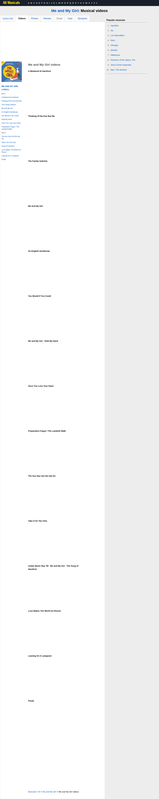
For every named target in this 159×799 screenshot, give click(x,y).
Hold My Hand (6, 119)
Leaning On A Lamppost (10, 156)
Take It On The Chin (8, 142)
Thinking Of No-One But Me (11, 101)
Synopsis (82, 18)
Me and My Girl (64, 11)
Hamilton (115, 25)
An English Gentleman (9, 112)
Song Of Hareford (7, 146)
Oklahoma (115, 55)
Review (47, 18)
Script (59, 18)
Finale (3, 159)
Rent (113, 40)
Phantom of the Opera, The (123, 60)
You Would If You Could (9, 116)
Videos (22, 18)
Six (112, 30)
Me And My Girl (7, 108)
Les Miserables (117, 35)
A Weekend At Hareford (9, 97)
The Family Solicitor (8, 105)
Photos (34, 18)
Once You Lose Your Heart (11, 123)
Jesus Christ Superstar (121, 65)
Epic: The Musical (119, 70)
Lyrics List (8, 18)
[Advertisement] (52, 42)
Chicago (114, 45)
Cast (70, 18)
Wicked (114, 50)
